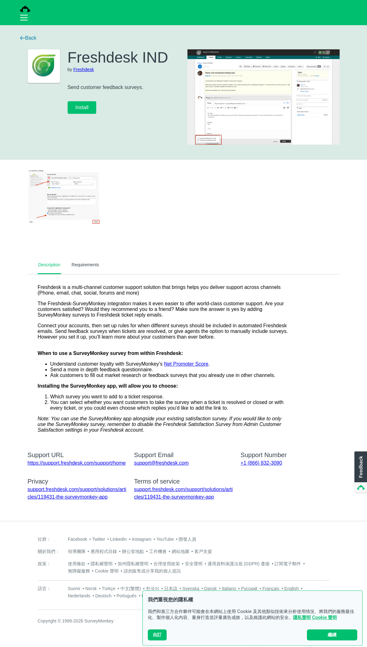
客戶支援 (203, 551)
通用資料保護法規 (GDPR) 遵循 (239, 563)
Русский (249, 588)
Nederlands (79, 595)
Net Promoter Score (186, 364)
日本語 (170, 588)
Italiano (229, 588)
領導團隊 (77, 551)
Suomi (74, 588)
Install (82, 107)
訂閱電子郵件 (288, 563)
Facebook (77, 539)
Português (126, 595)
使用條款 (77, 563)
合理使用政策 (166, 563)
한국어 (152, 588)
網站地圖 (180, 551)
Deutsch (103, 595)
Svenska (190, 588)
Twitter (98, 539)
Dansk (210, 588)
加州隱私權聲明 (133, 563)
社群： (44, 539)
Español (150, 595)
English (291, 588)
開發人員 (187, 539)
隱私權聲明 (102, 563)
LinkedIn (118, 539)
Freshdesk (83, 69)
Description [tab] (49, 264)
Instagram (141, 539)
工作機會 (158, 551)
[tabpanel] (184, 358)
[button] (360, 472)
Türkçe (108, 588)
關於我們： (49, 551)
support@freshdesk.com (161, 463)
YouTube (165, 539)
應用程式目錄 (104, 551)
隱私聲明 (302, 624)
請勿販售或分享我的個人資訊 (152, 570)
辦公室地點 (133, 551)
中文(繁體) (130, 588)
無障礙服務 (79, 570)
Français (270, 588)
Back (28, 38)
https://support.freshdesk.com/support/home (77, 463)
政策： (44, 563)
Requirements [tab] (85, 264)
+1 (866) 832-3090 (261, 463)
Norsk (91, 588)
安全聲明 (194, 563)
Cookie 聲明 (324, 624)
